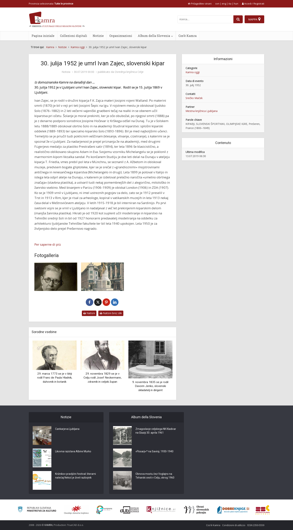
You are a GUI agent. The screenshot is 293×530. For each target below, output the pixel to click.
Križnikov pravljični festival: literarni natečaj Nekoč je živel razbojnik (75, 475)
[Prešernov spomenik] (102, 276)
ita (230, 3)
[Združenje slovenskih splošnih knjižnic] (160, 510)
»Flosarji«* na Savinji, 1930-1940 (154, 451)
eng (224, 3)
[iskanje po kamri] (205, 19)
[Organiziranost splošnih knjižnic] (76, 509)
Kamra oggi (193, 72)
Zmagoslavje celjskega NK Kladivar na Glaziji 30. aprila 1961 (155, 430)
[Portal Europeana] (104, 510)
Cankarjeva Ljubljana (67, 428)
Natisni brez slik (111, 313)
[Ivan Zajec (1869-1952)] (55, 276)
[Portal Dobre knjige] (233, 510)
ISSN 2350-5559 (255, 525)
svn (217, 3)
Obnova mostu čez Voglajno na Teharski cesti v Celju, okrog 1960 (154, 475)
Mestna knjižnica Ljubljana (202, 111)
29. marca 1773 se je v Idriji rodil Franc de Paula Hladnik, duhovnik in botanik (54, 377)
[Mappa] (254, 19)
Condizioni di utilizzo (233, 525)
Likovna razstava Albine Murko (73, 451)
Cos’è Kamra (187, 36)
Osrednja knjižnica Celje (129, 72)
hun (236, 3)
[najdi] (238, 19)
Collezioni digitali (73, 36)
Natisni (89, 313)
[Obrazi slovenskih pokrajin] (196, 509)
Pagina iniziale (43, 36)
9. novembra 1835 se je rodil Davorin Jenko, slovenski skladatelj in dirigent (150, 386)
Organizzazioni (120, 36)
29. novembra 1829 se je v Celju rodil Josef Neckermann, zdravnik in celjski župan (102, 377)
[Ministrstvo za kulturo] (37, 510)
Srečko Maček (194, 98)
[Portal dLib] (129, 509)
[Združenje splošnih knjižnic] (263, 509)
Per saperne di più (47, 244)
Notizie (98, 36)
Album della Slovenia (154, 36)
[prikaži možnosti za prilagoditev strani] (200, 3)
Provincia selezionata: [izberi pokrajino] (51, 3)
